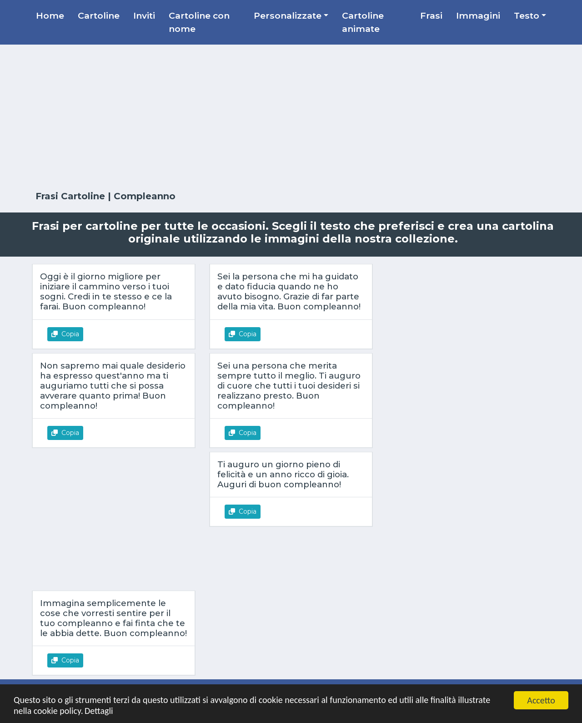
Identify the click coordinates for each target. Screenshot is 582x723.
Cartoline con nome (199, 22)
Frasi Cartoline (71, 196)
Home (50, 15)
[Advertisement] (291, 118)
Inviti (144, 15)
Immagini (478, 15)
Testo (526, 15)
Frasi (431, 15)
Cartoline (99, 15)
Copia (65, 334)
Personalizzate (287, 15)
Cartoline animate (363, 22)
